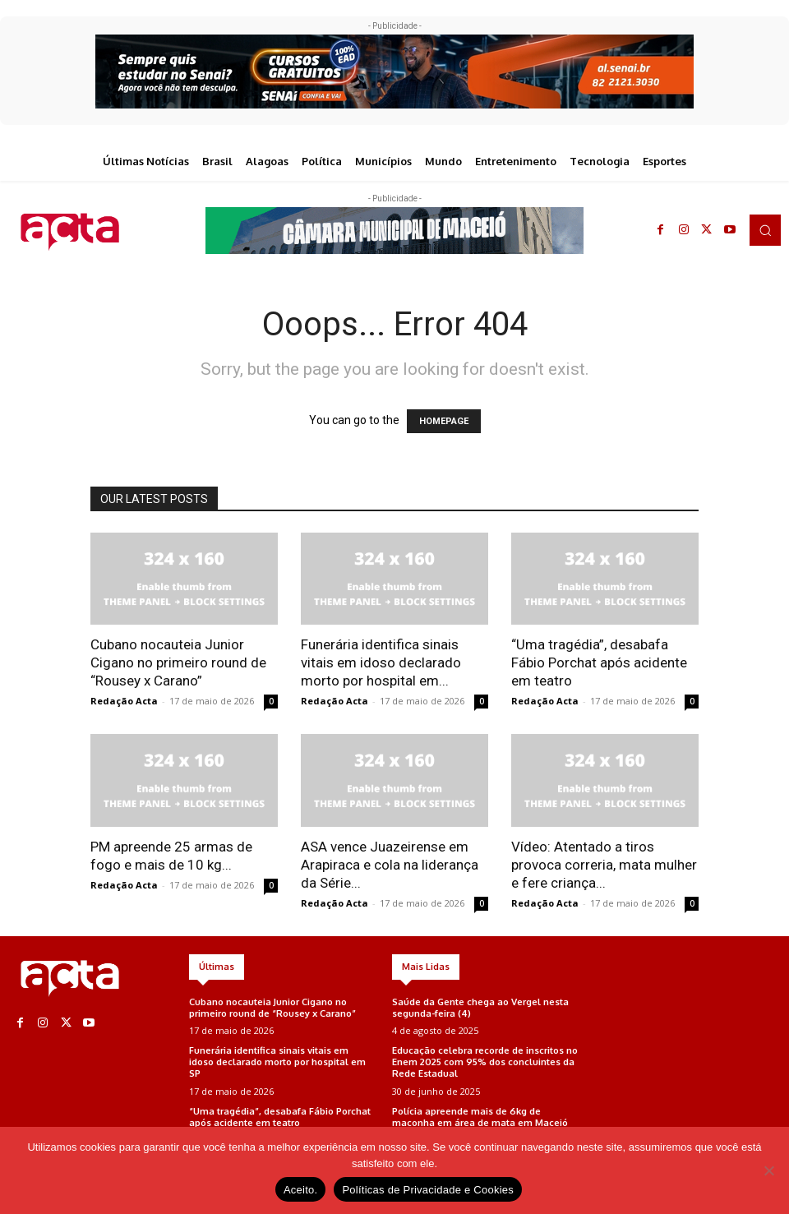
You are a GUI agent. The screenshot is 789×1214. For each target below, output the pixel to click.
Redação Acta (124, 701)
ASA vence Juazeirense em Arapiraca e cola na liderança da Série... (389, 864)
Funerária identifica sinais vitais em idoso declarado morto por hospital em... (381, 662)
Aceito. (301, 1190)
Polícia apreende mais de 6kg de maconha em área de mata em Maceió (480, 1114)
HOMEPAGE (443, 421)
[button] (765, 230)
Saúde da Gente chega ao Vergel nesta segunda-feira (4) (480, 1007)
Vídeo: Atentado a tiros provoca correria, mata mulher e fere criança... (604, 864)
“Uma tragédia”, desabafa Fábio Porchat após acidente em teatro (599, 662)
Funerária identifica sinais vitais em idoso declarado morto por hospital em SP (282, 1055)
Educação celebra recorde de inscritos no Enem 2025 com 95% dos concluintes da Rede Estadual (485, 1060)
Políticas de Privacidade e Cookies (428, 1190)
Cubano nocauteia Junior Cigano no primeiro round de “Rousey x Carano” (178, 662)
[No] (768, 1170)
